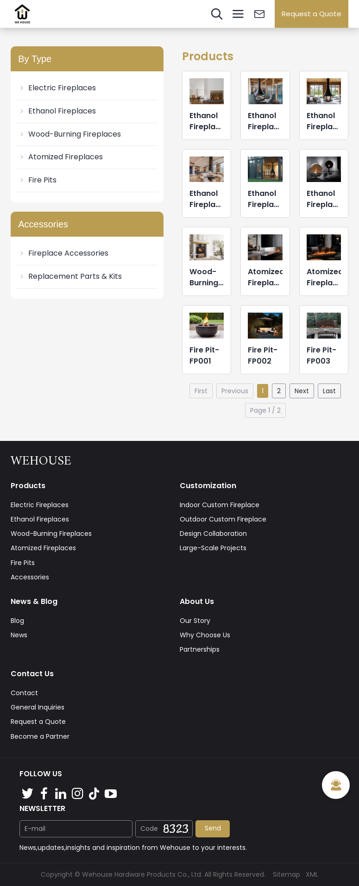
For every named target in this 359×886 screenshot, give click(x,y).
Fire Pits (37, 180)
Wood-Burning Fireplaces (69, 134)
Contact (24, 692)
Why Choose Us (205, 635)
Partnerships (200, 649)
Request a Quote (311, 14)
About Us (197, 601)
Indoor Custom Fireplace (219, 504)
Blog (17, 620)
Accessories (30, 577)
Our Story (195, 620)
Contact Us (32, 673)
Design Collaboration (213, 533)
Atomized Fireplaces (60, 156)
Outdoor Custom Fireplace (223, 519)
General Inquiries (37, 707)
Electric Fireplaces (57, 87)
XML (312, 874)
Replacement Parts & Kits (70, 276)
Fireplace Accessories (63, 253)
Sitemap (286, 874)
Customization (208, 485)
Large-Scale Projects (213, 548)
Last (329, 391)
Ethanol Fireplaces (57, 111)
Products (28, 485)
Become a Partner (40, 736)
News (19, 635)
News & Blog (34, 601)
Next (302, 391)
